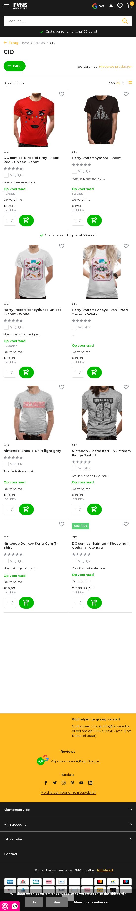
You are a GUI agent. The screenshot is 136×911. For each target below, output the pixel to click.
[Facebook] (46, 783)
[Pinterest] (73, 783)
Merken (41, 43)
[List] (130, 83)
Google (93, 761)
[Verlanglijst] (120, 6)
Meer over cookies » (91, 902)
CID (6, 151)
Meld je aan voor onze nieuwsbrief (68, 792)
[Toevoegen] (26, 220)
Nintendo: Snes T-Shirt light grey (32, 451)
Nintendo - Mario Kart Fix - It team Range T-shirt (101, 453)
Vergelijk (13, 175)
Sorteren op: (88, 66)
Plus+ (92, 870)
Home (27, 43)
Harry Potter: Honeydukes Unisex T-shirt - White (32, 312)
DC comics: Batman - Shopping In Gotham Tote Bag (101, 545)
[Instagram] (64, 783)
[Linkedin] (90, 783)
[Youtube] (81, 783)
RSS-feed (105, 870)
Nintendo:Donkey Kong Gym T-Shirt (31, 545)
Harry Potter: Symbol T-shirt (96, 158)
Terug (11, 43)
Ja (34, 902)
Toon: (111, 83)
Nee (56, 902)
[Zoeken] (68, 21)
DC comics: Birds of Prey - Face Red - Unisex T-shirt (31, 160)
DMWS (79, 870)
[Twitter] (55, 783)
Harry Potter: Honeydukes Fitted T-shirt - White (100, 312)
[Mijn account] (111, 6)
